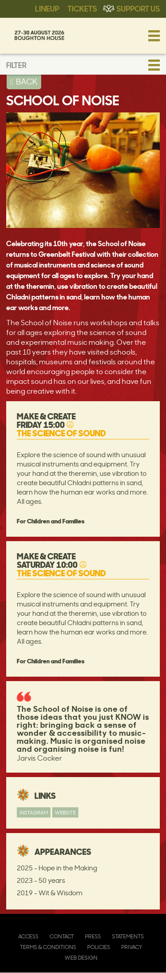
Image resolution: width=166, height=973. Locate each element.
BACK (27, 81)
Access (28, 936)
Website (65, 812)
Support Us (138, 8)
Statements (128, 936)
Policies (98, 947)
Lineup (47, 8)
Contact (62, 936)
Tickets (82, 8)
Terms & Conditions (48, 947)
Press (93, 936)
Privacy (131, 947)
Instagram (33, 812)
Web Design (81, 957)
